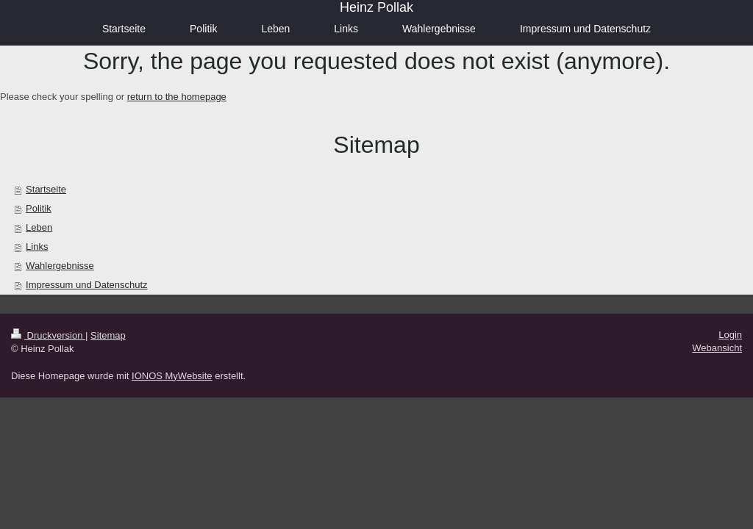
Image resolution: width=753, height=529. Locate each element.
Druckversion (48, 335)
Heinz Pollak (376, 7)
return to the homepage (176, 96)
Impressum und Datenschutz (86, 284)
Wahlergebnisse (60, 265)
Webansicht (717, 347)
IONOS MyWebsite (172, 375)
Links (37, 246)
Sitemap (108, 335)
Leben (39, 227)
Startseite (46, 189)
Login (730, 334)
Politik (38, 208)
